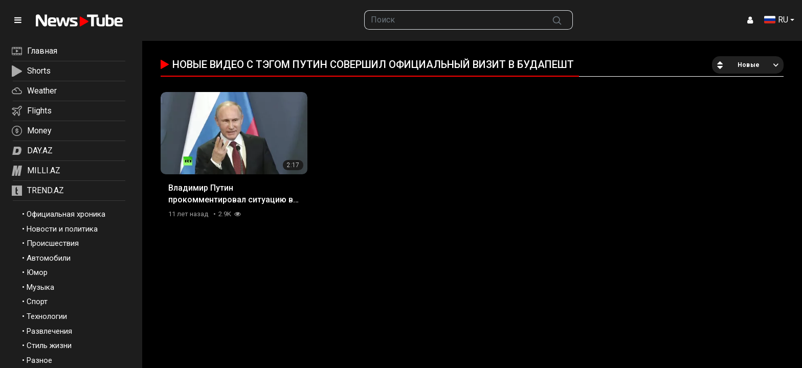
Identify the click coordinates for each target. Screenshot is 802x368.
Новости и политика (62, 229)
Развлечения (49, 331)
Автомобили (49, 258)
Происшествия (53, 243)
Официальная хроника (66, 214)
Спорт (37, 301)
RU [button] (776, 20)
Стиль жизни (49, 345)
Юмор (37, 272)
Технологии (47, 316)
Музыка (40, 287)
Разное (39, 360)
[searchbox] (453, 20)
